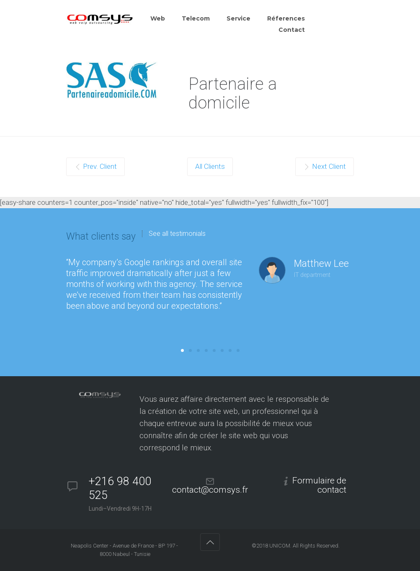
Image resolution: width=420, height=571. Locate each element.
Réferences (286, 18)
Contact (291, 30)
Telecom (196, 18)
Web (157, 18)
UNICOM (279, 546)
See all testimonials (177, 233)
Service (238, 18)
